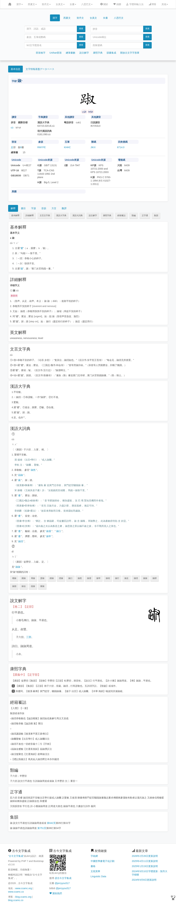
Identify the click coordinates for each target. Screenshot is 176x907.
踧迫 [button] (24, 586)
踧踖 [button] (136, 578)
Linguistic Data (98, 876)
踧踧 (17, 566)
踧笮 (48, 536)
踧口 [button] (70, 578)
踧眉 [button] (89, 578)
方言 (54, 208)
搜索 (81, 28)
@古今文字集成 (63, 878)
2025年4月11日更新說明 (145, 861)
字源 (33, 208)
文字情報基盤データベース (40, 69)
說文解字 (84, 52)
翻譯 (64, 208)
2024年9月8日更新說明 (144, 879)
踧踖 (20, 541)
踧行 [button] (117, 578)
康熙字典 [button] (107, 215)
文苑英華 (95, 871)
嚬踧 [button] (14, 578)
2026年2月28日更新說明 (145, 856)
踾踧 (20, 475)
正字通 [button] (145, 215)
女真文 (60, 4)
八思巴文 (87, 4)
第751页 (41, 828)
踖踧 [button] (61, 578)
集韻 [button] (156, 215)
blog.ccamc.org (23, 896)
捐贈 (117, 4)
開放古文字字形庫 (129, 52)
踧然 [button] (80, 578)
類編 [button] (134, 215)
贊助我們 (55, 893)
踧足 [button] (126, 578)
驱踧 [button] (42, 586)
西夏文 (32, 4)
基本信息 (15, 69)
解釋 (13, 208)
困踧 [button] (24, 578)
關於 (104, 4)
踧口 (58, 531)
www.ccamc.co (16, 891)
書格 (93, 866)
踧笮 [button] (98, 578)
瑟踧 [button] (42, 578)
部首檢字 (40, 52)
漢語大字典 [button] (61, 215)
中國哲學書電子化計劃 (102, 861)
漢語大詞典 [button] (77, 215)
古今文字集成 (16, 856)
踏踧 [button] (52, 578)
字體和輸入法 (135, 4)
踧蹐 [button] (155, 578)
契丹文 (46, 4)
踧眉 (48, 531)
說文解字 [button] (93, 215)
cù (12, 127)
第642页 (51, 823)
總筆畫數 (70, 52)
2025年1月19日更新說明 (145, 866)
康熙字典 (98, 52)
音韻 (43, 208)
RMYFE (41, 147)
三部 (28, 637)
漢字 (19, 4)
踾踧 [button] (33, 586)
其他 (165, 4)
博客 (152, 4)
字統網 (94, 856)
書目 (23, 208)
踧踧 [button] (145, 578)
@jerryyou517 (62, 883)
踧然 (33, 470)
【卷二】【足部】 (23, 606)
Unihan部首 (55, 52)
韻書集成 (111, 52)
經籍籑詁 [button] (121, 215)
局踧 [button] (33, 578)
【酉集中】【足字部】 (26, 674)
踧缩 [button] (108, 578)
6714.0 (120, 147)
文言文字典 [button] (45, 215)
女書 (73, 4)
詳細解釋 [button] (30, 215)
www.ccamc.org (23, 888)
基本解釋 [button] (15, 215)
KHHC (67, 147)
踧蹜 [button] (14, 586)
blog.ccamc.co (15, 900)
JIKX (93, 147)
